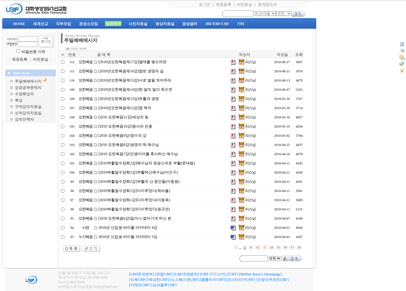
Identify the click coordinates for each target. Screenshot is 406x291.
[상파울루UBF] (163, 285)
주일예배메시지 (28, 81)
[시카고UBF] (227, 274)
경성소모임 (88, 24)
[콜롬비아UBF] (212, 279)
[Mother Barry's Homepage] (260, 274)
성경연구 (113, 24)
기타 (240, 24)
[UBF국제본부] (186, 274)
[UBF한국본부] (141, 274)
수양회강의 (24, 94)
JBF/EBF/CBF (217, 24)
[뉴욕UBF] (138, 279)
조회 (299, 54)
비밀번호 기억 (33, 52)
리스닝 (247, 62)
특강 (19, 100)
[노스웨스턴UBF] (184, 279)
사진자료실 (137, 24)
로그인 (204, 4)
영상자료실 (164, 24)
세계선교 (40, 24)
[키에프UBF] (139, 285)
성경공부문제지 (28, 87)
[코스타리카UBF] (240, 279)
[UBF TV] (208, 274)
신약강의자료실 (28, 113)
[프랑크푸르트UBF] (272, 279)
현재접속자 (267, 4)
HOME (19, 24)
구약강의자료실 (28, 106)
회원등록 (223, 4)
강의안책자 (24, 119)
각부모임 (63, 24)
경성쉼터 (189, 24)
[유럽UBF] (164, 274)
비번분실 (244, 4)
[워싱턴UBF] (158, 279)
